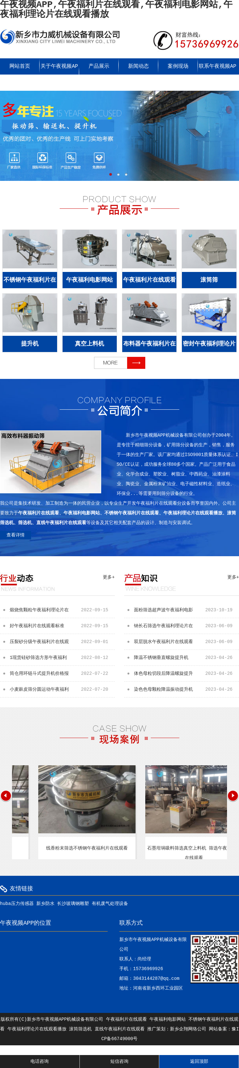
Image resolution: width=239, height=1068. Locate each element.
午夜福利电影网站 (89, 280)
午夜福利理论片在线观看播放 (36, 1029)
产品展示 (99, 66)
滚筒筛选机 (80, 1029)
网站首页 (19, 66)
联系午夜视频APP (217, 75)
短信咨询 (119, 1061)
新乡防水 (45, 903)
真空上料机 (89, 344)
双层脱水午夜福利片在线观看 (186, 642)
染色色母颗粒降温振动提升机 (186, 689)
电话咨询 (39, 1061)
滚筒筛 (209, 280)
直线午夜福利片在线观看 (120, 1029)
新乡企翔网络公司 (188, 1029)
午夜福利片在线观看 (149, 280)
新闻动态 (138, 66)
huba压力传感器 (17, 903)
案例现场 (178, 66)
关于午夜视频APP (59, 75)
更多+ (108, 577)
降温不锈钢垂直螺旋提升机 (186, 657)
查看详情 (15, 535)
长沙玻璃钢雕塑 (73, 903)
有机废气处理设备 (110, 903)
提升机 (30, 344)
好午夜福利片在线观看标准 (62, 626)
